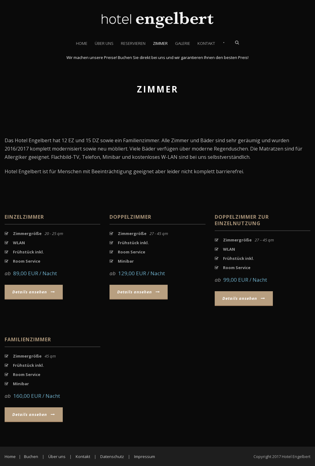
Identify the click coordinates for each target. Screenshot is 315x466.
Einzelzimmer (24, 216)
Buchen (31, 456)
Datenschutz (112, 456)
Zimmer (160, 43)
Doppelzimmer (130, 216)
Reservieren (133, 43)
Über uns (104, 43)
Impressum (144, 456)
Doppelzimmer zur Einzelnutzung (242, 220)
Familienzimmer (28, 339)
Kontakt (206, 43)
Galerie (182, 43)
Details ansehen (33, 292)
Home (81, 43)
